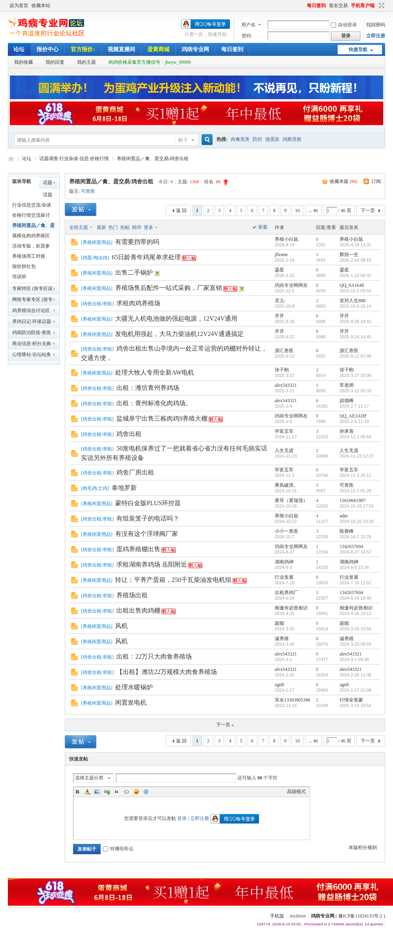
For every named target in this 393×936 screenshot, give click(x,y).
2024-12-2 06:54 (355, 436)
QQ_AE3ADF (353, 416)
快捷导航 (358, 49)
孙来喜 (347, 431)
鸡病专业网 (195, 49)
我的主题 (86, 62)
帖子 (183, 140)
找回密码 (375, 25)
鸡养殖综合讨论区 (31, 310)
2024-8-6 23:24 (354, 567)
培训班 (19, 276)
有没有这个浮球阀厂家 (146, 533)
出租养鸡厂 (286, 592)
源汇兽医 (284, 350)
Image (97, 792)
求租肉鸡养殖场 (138, 303)
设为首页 (18, 5)
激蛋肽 (272, 139)
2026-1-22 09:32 (355, 275)
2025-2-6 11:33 (354, 421)
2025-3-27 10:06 (355, 375)
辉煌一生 (349, 254)
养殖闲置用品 (97, 242)
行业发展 (284, 577)
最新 (101, 227)
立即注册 (375, 36)
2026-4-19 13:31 (355, 244)
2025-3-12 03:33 (355, 390)
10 (297, 210)
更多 (148, 227)
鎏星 (279, 270)
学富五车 (284, 431)
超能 (279, 623)
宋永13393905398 (292, 700)
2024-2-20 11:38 (355, 674)
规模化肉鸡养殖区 (31, 235)
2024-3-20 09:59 (355, 644)
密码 (246, 36)
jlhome (281, 254)
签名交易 (338, 5)
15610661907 (352, 500)
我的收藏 (23, 62)
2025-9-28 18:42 (355, 321)
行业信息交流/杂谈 (31, 205)
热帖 (125, 227)
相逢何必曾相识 (291, 608)
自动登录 (344, 25)
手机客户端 (363, 5)
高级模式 (296, 791)
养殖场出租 (132, 595)
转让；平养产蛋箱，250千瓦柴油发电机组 (173, 579)
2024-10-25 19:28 (357, 521)
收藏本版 (344, 181)
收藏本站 (40, 5)
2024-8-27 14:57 (355, 552)
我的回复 (55, 62)
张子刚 (282, 370)
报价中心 (48, 49)
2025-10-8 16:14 (355, 306)
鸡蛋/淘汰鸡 (95, 257)
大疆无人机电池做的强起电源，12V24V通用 (176, 318)
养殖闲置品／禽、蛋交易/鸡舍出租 (153, 158)
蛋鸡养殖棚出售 (138, 549)
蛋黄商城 (158, 49)
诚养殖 (282, 638)
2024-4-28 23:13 (355, 613)
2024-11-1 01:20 (355, 490)
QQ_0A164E (352, 285)
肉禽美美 (240, 139)
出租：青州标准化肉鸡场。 (154, 403)
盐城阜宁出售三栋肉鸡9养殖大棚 (162, 418)
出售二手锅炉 (134, 272)
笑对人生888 (352, 300)
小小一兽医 (286, 531)
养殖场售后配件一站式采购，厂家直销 (168, 287)
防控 (257, 139)
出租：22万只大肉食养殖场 (154, 656)
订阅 (376, 181)
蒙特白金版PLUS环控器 (148, 503)
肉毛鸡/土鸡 (95, 488)
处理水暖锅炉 (134, 687)
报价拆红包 (24, 266)
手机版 (277, 916)
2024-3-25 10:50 (355, 628)
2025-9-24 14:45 (355, 336)
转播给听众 (118, 848)
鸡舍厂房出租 (135, 472)
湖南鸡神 (284, 562)
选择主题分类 (89, 778)
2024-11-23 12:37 (357, 456)
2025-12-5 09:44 (355, 290)
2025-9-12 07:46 (355, 356)
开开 (279, 316)
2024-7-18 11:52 (355, 582)
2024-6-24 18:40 (355, 598)
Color (87, 792)
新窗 (263, 227)
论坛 (18, 49)
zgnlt (279, 684)
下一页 (368, 210)
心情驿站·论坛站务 (31, 354)
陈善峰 (347, 531)
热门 (113, 227)
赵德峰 (347, 400)
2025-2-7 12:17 (354, 406)
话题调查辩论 (47, 196)
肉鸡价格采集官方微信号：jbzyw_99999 (149, 62)
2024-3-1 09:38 (354, 659)
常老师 (347, 385)
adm (344, 516)
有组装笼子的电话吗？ (147, 518)
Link (107, 792)
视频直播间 (121, 49)
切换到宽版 (380, 5)
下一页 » (225, 724)
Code (126, 792)
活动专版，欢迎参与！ (31, 247)
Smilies (136, 792)
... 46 (313, 210)
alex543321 (286, 385)
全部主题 (78, 227)
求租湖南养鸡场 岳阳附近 (151, 564)
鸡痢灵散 (292, 139)
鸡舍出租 (128, 433)
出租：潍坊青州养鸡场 (147, 387)
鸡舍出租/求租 (97, 303)
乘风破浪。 (286, 485)
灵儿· (280, 300)
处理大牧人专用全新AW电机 (154, 372)
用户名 (248, 25)
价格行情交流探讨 (31, 215)
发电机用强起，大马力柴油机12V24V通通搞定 (179, 333)
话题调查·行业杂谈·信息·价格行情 (74, 158)
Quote (117, 792)
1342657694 (351, 546)
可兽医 (88, 191)
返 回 (181, 210)
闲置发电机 (131, 702)
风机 (121, 625)
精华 (136, 227)
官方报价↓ (83, 49)
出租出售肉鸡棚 (138, 610)
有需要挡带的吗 (137, 241)
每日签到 (316, 5)
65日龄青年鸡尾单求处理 (146, 257)
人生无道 (284, 450)
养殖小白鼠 (286, 239)
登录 (182, 818)
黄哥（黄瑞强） (291, 500)
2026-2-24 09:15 (355, 260)
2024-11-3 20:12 (355, 475)
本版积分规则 (363, 847)
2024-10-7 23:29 (355, 536)
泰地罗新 (124, 487)
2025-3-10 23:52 (355, 705)
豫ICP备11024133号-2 (360, 916)
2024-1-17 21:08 (355, 690)
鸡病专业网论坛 (11, 158)
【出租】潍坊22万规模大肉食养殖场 (166, 671)
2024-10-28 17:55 (357, 506)
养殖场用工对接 (28, 256)
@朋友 (146, 792)
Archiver (297, 916)
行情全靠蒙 (351, 700)
